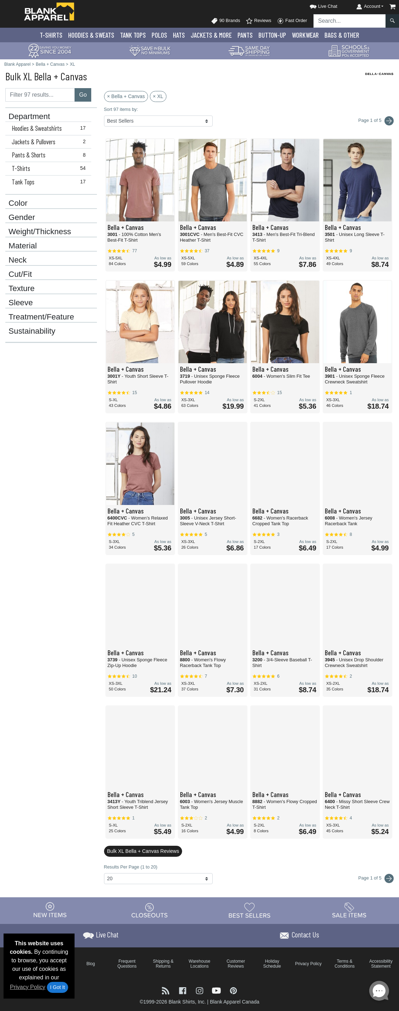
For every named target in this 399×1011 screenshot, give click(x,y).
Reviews (258, 21)
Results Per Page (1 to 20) (131, 867)
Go (83, 95)
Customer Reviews (235, 964)
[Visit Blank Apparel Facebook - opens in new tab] (183, 990)
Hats (179, 35)
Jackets (211, 35)
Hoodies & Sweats (91, 35)
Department (29, 116)
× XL (158, 96)
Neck (18, 260)
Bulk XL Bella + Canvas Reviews (143, 851)
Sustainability (32, 331)
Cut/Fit (20, 274)
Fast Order (292, 21)
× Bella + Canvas (126, 96)
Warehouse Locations (200, 964)
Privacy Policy (27, 987)
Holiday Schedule (272, 964)
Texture (21, 288)
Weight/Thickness (40, 232)
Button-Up (272, 35)
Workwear (305, 35)
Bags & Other (341, 35)
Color (18, 203)
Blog (90, 963)
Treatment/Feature (41, 317)
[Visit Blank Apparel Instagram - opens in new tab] (200, 990)
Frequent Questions (127, 964)
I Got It (57, 987)
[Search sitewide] (349, 21)
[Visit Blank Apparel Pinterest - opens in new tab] (233, 990)
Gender (22, 217)
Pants (245, 35)
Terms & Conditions (344, 964)
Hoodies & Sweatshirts (50, 128)
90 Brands (225, 21)
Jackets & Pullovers (50, 142)
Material (23, 246)
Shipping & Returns (163, 964)
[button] (317, 5)
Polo (159, 35)
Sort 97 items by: (121, 109)
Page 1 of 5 (376, 878)
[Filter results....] (40, 95)
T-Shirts (51, 35)
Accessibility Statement (380, 964)
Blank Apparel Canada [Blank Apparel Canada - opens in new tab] (234, 1002)
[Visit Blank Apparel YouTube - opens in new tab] (217, 990)
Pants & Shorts (50, 155)
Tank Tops (133, 35)
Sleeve (21, 303)
